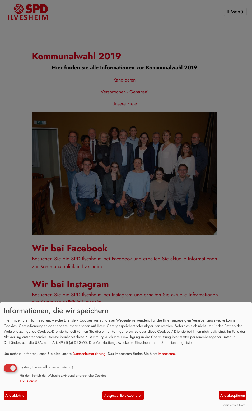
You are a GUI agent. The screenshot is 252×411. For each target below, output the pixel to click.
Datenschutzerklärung (89, 353)
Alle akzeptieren (232, 395)
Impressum (166, 353)
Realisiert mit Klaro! (234, 405)
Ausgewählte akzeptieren (123, 395)
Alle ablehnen (15, 395)
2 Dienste (28, 380)
